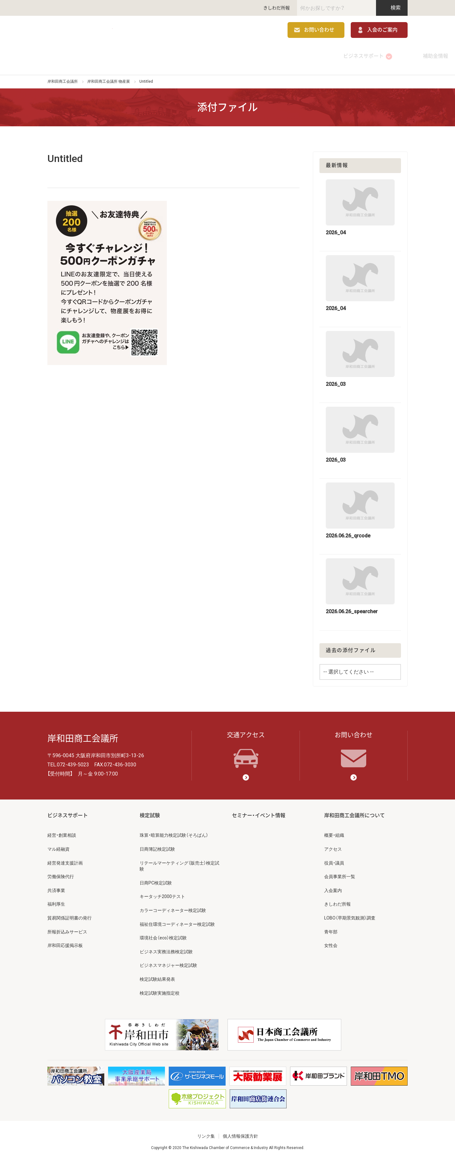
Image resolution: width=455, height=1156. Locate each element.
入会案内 (333, 886)
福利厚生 (56, 900)
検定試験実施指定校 (159, 989)
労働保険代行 (60, 873)
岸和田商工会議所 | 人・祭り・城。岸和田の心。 (94, 30)
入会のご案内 (382, 31)
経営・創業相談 (61, 831)
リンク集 (206, 1132)
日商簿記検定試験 (157, 845)
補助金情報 (155, 55)
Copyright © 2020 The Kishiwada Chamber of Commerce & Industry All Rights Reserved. (227, 1144)
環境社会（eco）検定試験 (163, 934)
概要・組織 (334, 831)
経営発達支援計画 (65, 859)
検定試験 (227, 55)
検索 (392, 8)
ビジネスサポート (83, 55)
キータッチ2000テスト (162, 892)
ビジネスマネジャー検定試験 (168, 961)
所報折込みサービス (67, 928)
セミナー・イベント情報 (299, 55)
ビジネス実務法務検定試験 (166, 947)
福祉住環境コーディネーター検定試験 (177, 920)
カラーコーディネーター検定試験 (173, 906)
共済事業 (56, 886)
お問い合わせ (319, 31)
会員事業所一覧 (339, 873)
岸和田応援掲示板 (65, 941)
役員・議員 (334, 859)
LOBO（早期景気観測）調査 (349, 914)
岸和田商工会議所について (371, 55)
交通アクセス (246, 746)
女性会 (330, 941)
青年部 (330, 928)
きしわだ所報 (276, 7)
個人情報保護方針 (240, 1132)
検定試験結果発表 (157, 975)
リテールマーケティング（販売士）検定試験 (179, 862)
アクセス (333, 845)
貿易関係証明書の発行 (69, 914)
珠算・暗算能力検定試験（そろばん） (174, 831)
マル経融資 (58, 845)
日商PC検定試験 (156, 879)
